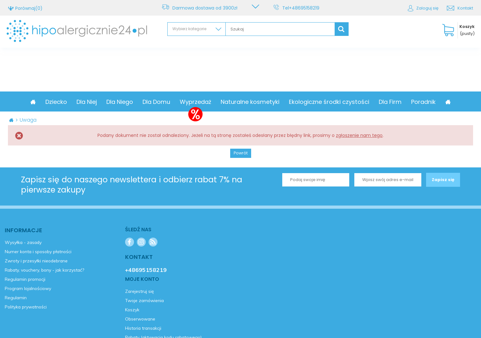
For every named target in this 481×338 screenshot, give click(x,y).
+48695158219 (305, 8)
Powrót (241, 153)
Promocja (48, 102)
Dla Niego (146, 102)
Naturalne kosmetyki (276, 102)
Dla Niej (113, 102)
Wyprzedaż (221, 102)
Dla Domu (183, 102)
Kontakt (465, 8)
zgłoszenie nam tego (359, 135)
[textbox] (280, 29)
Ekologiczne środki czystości (355, 102)
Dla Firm (416, 102)
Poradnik (450, 102)
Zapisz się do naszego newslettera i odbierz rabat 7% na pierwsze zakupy (131, 185)
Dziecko (82, 102)
